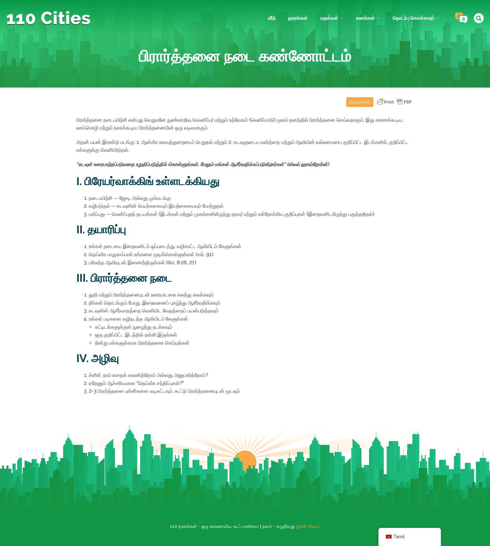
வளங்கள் (368, 18)
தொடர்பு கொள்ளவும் (415, 18)
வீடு (272, 18)
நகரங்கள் (298, 18)
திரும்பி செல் (359, 102)
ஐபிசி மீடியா (307, 526)
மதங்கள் (331, 18)
